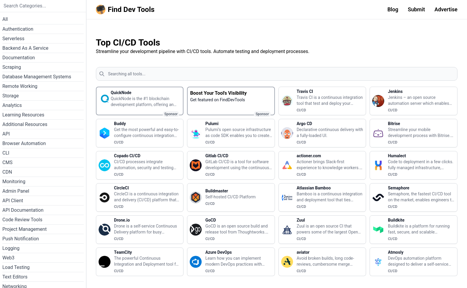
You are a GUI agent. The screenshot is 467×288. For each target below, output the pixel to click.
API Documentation (22, 210)
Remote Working (20, 86)
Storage (10, 96)
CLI (5, 153)
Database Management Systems (36, 77)
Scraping (11, 67)
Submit (416, 9)
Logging (10, 248)
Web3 (8, 258)
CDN (7, 172)
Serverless (13, 38)
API (6, 134)
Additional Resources (24, 124)
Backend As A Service (25, 48)
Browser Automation (24, 143)
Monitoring (13, 181)
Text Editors (14, 277)
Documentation (18, 57)
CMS (7, 162)
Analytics (12, 105)
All (5, 19)
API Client (12, 200)
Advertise (446, 9)
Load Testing (16, 267)
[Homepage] (126, 9)
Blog (392, 9)
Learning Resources (23, 115)
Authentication (17, 29)
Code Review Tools (22, 219)
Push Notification (20, 239)
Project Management (24, 229)
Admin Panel (15, 191)
